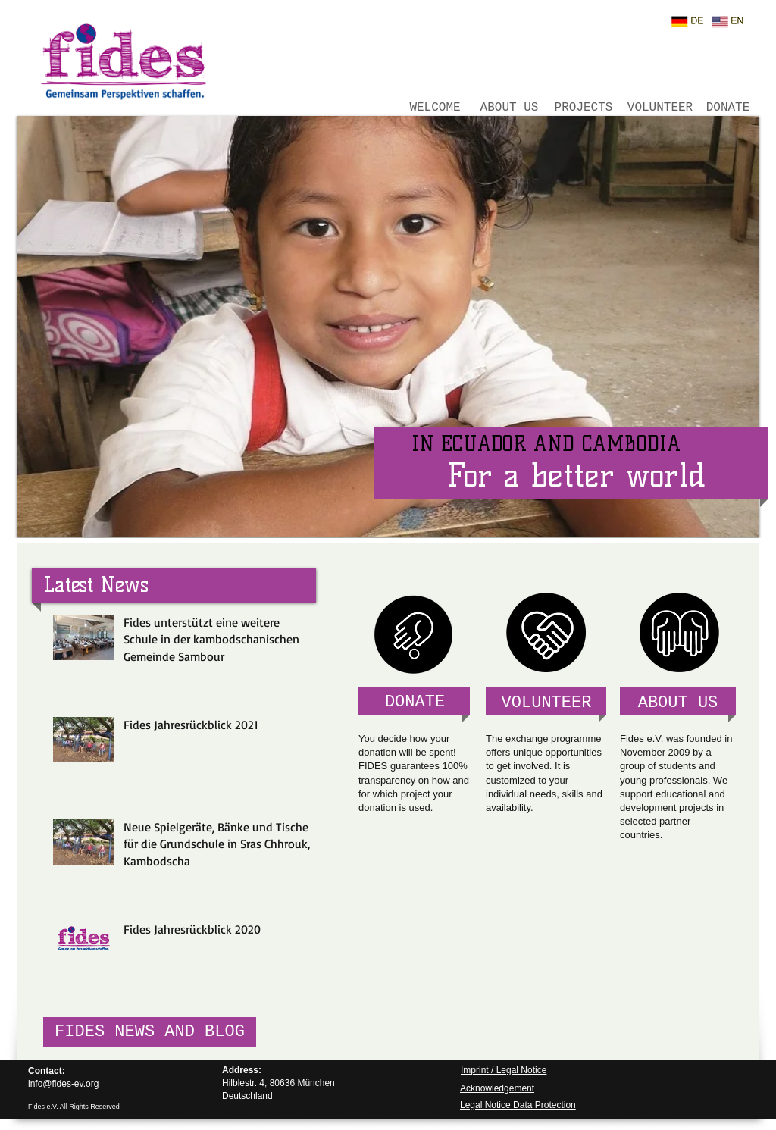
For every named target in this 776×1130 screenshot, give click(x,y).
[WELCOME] (435, 107)
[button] (388, 326)
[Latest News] (96, 584)
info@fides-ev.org (63, 1083)
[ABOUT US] (509, 107)
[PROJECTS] (583, 107)
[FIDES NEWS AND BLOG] (149, 1032)
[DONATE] (727, 107)
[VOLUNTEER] (660, 107)
